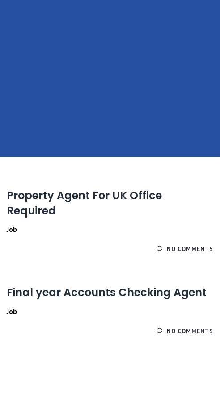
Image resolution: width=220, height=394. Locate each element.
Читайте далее (34, 249)
